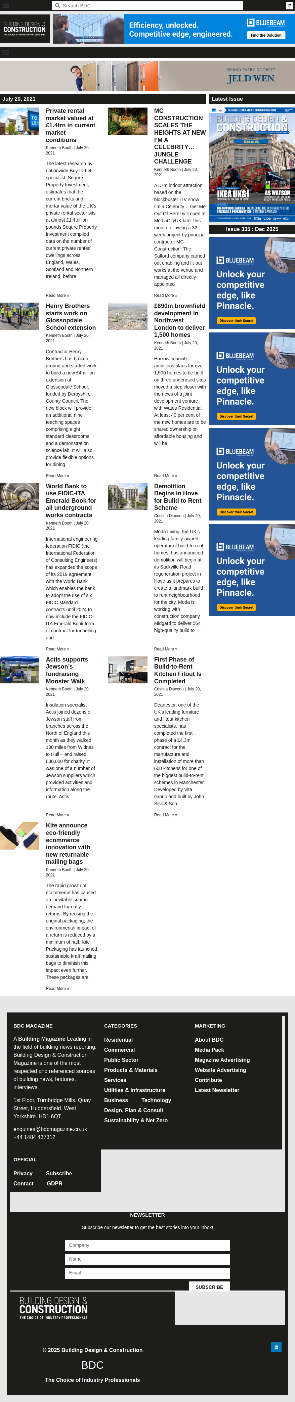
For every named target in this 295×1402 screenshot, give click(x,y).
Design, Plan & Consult (133, 1110)
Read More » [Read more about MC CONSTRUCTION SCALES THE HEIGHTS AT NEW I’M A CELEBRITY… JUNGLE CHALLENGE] (165, 295)
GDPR (54, 1183)
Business (116, 1100)
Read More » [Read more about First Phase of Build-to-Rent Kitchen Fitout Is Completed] (165, 815)
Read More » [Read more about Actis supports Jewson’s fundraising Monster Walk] (57, 815)
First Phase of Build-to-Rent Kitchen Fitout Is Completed (178, 670)
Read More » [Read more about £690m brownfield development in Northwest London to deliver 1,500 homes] (165, 475)
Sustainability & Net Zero (136, 1120)
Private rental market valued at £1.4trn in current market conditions (70, 125)
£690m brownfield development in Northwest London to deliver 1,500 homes (179, 320)
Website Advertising (220, 1070)
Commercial (119, 1050)
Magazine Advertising (222, 1060)
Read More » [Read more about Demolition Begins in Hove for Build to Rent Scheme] (165, 649)
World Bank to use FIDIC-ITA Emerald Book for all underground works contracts (71, 500)
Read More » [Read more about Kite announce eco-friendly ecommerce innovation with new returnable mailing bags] (57, 988)
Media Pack (209, 1050)
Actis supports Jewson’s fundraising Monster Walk (67, 670)
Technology (156, 1100)
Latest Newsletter (217, 1090)
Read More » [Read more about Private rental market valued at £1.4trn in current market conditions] (57, 295)
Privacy (23, 1173)
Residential (118, 1040)
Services (115, 1080)
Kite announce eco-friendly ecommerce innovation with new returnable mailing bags (68, 843)
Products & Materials (131, 1070)
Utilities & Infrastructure (134, 1090)
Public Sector (121, 1060)
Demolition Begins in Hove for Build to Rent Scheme (178, 497)
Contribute (208, 1080)
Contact (23, 1183)
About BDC (209, 1040)
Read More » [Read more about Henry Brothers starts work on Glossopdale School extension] (57, 475)
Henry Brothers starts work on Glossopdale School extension (71, 317)
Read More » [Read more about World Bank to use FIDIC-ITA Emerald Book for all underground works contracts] (57, 649)
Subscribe (59, 1173)
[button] (5, 5)
